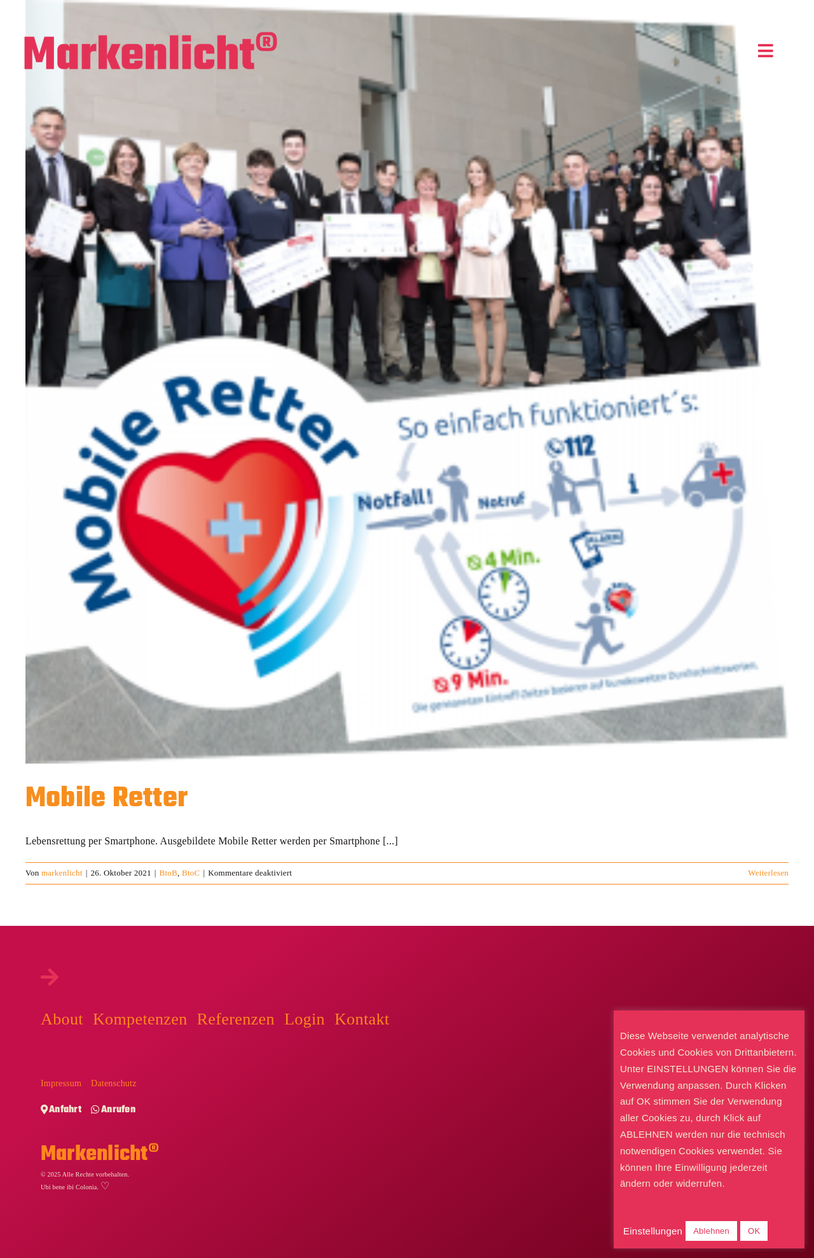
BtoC (191, 872)
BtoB (168, 872)
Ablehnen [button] (711, 1231)
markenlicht (62, 872)
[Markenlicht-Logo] (151, 36)
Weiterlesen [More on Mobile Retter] (768, 872)
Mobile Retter (106, 799)
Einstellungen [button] (652, 1231)
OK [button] (754, 1231)
